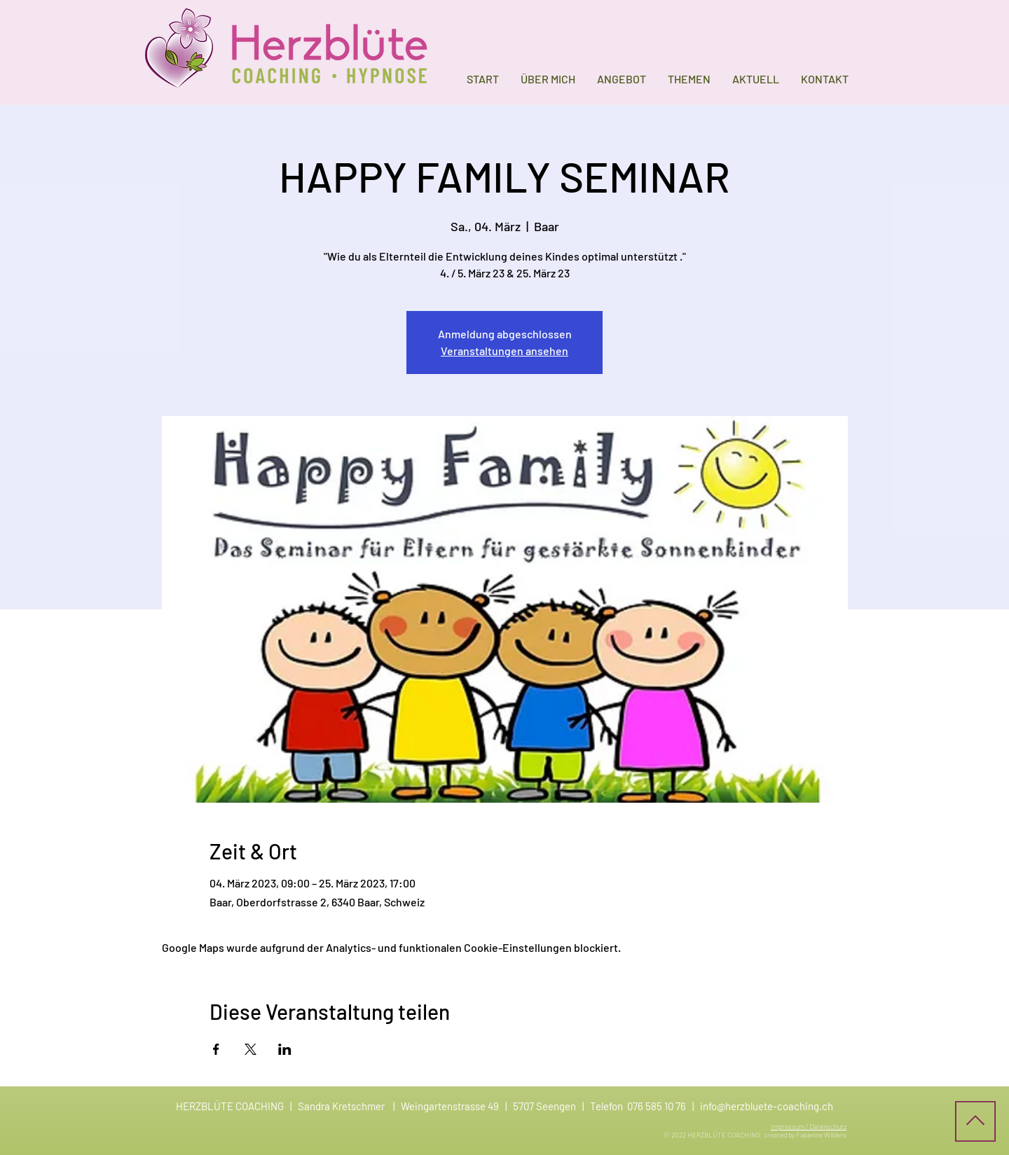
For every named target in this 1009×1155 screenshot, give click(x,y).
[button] (621, 79)
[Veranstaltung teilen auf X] (250, 1049)
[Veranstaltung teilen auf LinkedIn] (284, 1049)
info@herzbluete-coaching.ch (766, 1106)
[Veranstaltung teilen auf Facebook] (216, 1049)
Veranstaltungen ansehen (504, 350)
